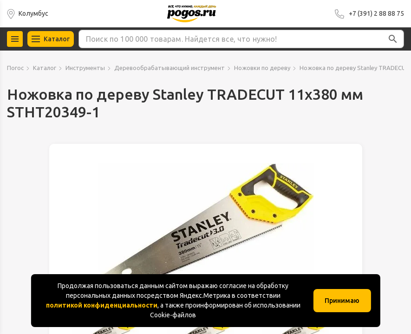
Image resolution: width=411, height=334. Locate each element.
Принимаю (342, 300)
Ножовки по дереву (262, 67)
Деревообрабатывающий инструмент (169, 67)
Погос (15, 67)
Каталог (44, 67)
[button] (392, 39)
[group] (206, 232)
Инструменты (85, 67)
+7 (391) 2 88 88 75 (376, 13)
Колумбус (33, 13)
